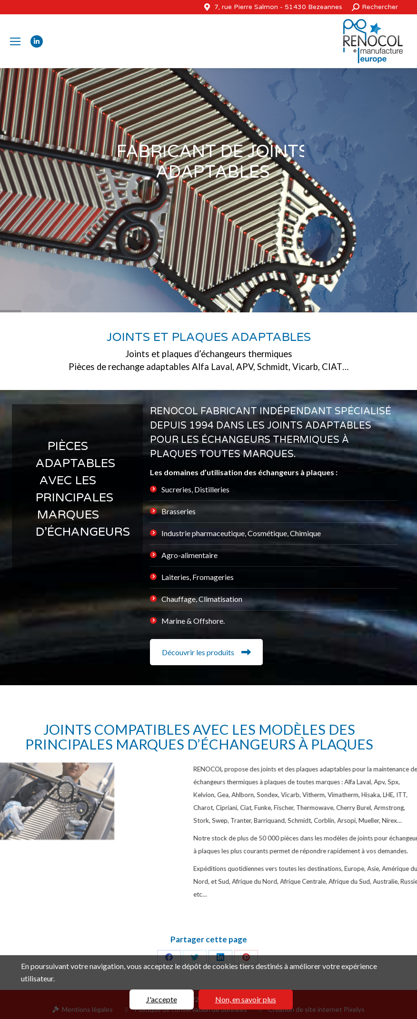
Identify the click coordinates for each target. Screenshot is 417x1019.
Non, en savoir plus (245, 999)
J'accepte (161, 999)
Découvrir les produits (206, 652)
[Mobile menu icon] (15, 41)
